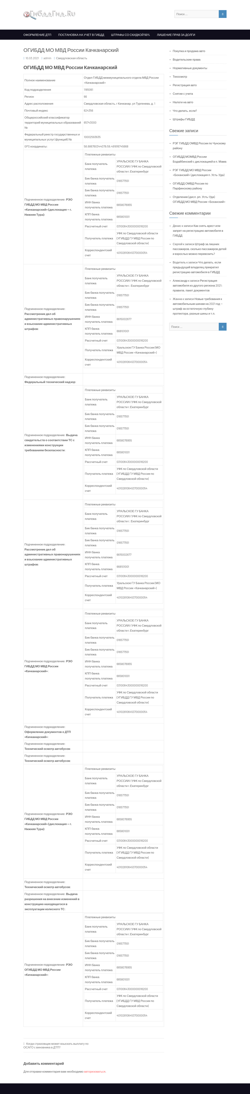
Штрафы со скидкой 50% (130, 34)
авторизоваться (94, 1071)
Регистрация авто (185, 85)
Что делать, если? (185, 110)
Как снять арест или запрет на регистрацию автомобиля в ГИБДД (198, 230)
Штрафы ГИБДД (184, 119)
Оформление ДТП (37, 34)
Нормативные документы (190, 68)
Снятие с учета (183, 93)
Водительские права (187, 59)
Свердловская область (71, 58)
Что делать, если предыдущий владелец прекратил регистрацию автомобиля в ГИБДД (197, 267)
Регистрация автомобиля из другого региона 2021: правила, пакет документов (197, 285)
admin (47, 58)
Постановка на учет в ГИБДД (81, 34)
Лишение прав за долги (176, 34)
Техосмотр (180, 76)
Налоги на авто (183, 102)
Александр (180, 280)
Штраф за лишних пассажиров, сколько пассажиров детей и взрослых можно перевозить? (199, 248)
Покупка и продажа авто (189, 51)
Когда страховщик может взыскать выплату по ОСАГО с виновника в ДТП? (56, 1045)
